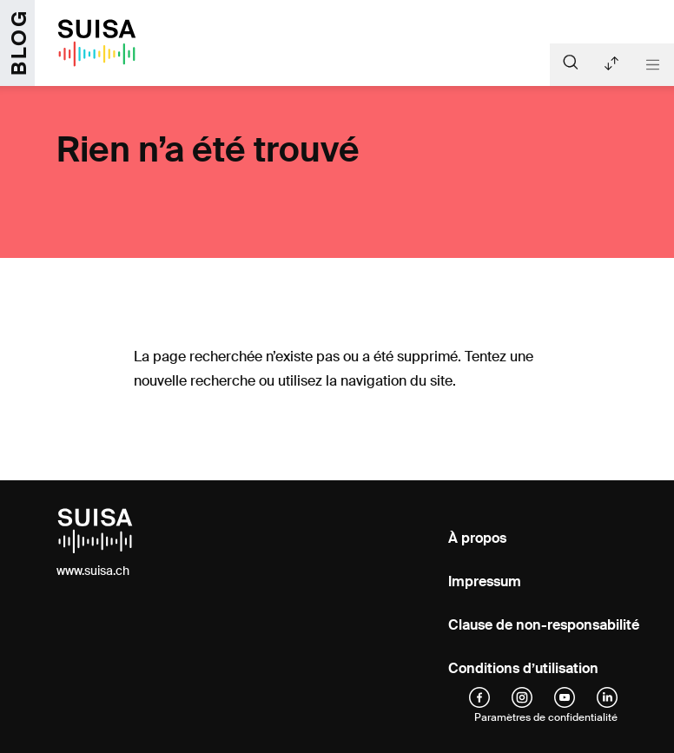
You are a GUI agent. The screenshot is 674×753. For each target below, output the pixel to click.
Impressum (484, 581)
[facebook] (479, 696)
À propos (477, 538)
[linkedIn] (607, 696)
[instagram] (522, 696)
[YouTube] (564, 696)
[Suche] (570, 61)
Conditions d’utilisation (523, 668)
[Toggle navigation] (652, 64)
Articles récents (611, 63)
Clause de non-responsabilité (543, 625)
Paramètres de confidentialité (546, 717)
